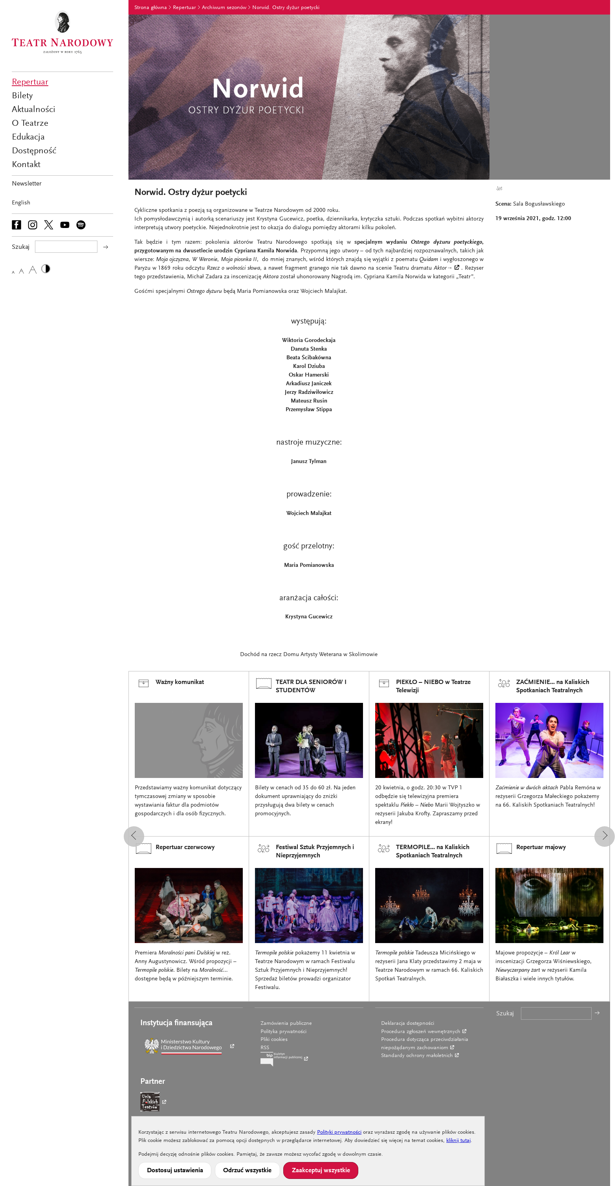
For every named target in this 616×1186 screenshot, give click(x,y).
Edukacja (28, 137)
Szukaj (505, 1014)
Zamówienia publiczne (286, 1023)
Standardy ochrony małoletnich (417, 1056)
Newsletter (27, 184)
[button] (134, 836)
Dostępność (34, 151)
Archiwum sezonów (224, 8)
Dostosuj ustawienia (175, 1170)
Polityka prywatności (283, 1032)
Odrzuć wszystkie (247, 1170)
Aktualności (33, 109)
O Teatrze (30, 123)
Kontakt (26, 164)
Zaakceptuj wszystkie (321, 1170)
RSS (264, 1048)
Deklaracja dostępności (407, 1023)
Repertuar (30, 82)
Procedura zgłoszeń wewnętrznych (420, 1032)
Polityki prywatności (339, 1132)
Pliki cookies (274, 1040)
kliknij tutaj (458, 1141)
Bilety (22, 96)
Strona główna (150, 8)
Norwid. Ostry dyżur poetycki (285, 8)
